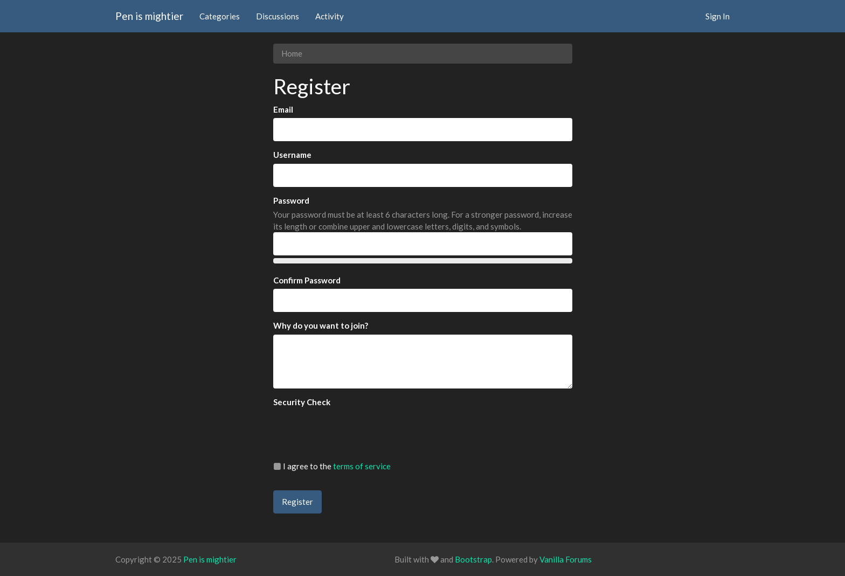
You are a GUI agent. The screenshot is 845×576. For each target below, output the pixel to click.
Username (292, 154)
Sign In (717, 16)
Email (283, 109)
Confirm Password (307, 280)
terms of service (362, 466)
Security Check (301, 402)
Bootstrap (473, 559)
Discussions (277, 16)
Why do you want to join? (320, 325)
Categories (219, 16)
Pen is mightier (149, 16)
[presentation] (355, 432)
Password (291, 200)
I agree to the (332, 466)
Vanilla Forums (565, 559)
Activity (329, 16)
